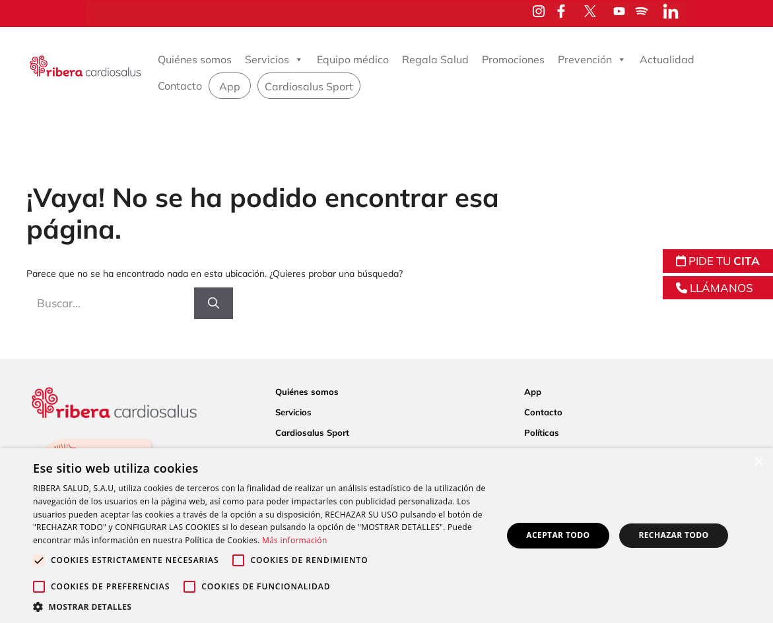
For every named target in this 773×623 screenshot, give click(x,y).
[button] (260, 606)
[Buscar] (213, 303)
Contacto (180, 85)
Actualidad (667, 59)
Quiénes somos (195, 59)
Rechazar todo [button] (673, 535)
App (229, 86)
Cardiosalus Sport (309, 86)
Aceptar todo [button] (557, 535)
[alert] (386, 535)
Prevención (592, 59)
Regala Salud (435, 59)
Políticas (541, 432)
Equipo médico (353, 59)
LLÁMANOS (714, 288)
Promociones (513, 59)
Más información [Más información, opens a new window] (294, 540)
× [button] (758, 462)
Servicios (274, 59)
